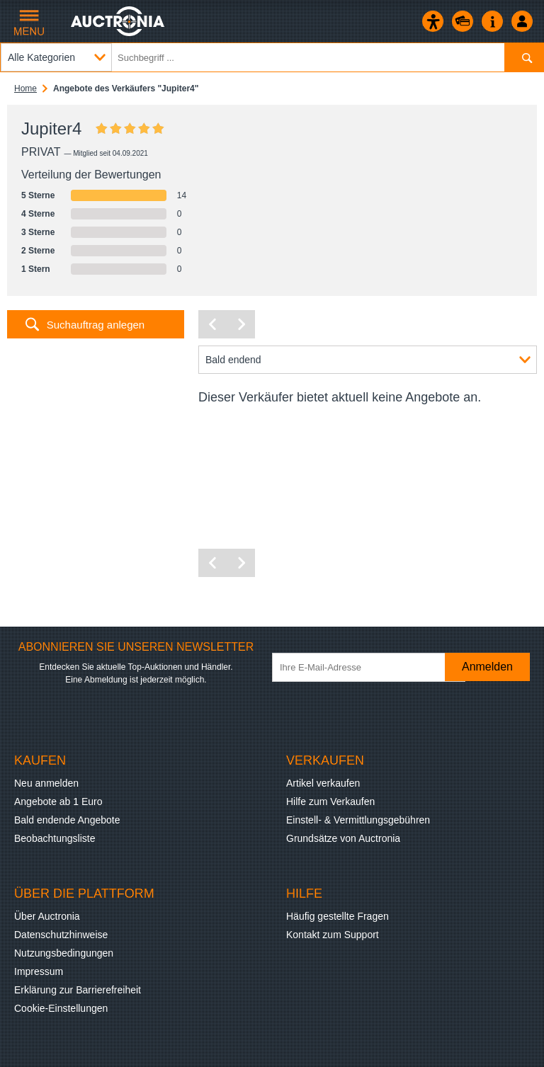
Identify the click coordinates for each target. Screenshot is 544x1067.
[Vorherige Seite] (212, 324)
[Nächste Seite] (241, 324)
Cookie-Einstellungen (61, 1008)
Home (25, 88)
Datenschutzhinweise (61, 934)
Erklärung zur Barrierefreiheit (77, 989)
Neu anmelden (46, 783)
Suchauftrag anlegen (95, 325)
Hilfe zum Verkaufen (330, 801)
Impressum (38, 971)
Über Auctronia (47, 916)
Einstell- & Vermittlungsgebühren (358, 820)
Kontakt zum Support (332, 934)
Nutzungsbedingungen (63, 953)
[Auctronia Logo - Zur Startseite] (118, 21)
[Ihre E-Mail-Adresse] (368, 667)
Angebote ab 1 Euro (58, 801)
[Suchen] (523, 57)
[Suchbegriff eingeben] (272, 57)
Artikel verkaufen (323, 783)
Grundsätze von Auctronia (343, 838)
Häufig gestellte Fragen (337, 916)
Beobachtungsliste (54, 838)
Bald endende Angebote (67, 820)
